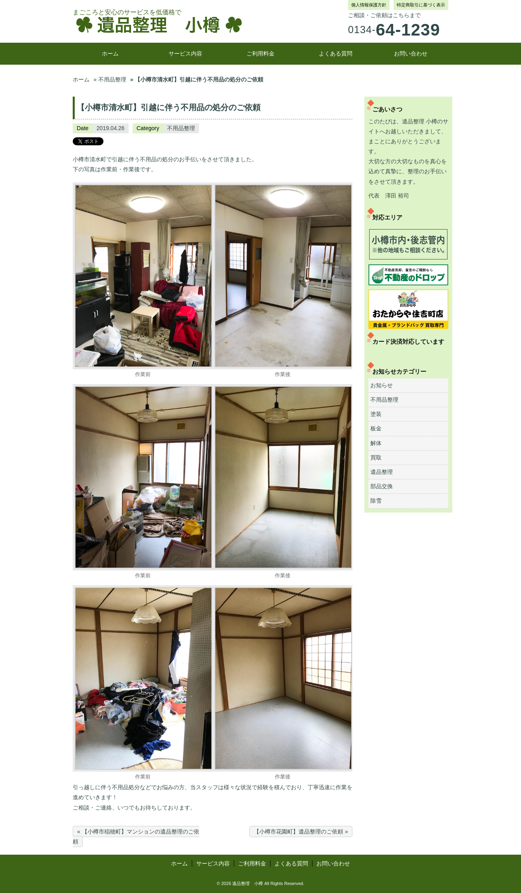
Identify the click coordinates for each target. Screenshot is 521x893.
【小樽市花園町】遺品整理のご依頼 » (301, 831)
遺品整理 (381, 472)
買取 (376, 457)
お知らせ (381, 385)
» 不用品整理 (109, 79)
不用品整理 (181, 128)
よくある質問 (335, 53)
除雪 (376, 500)
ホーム (110, 53)
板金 (376, 428)
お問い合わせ (411, 53)
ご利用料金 (260, 53)
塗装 (376, 414)
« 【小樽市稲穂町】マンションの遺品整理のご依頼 (136, 836)
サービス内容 (185, 53)
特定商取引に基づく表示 (421, 4)
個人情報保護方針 (368, 4)
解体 (376, 443)
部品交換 (381, 486)
